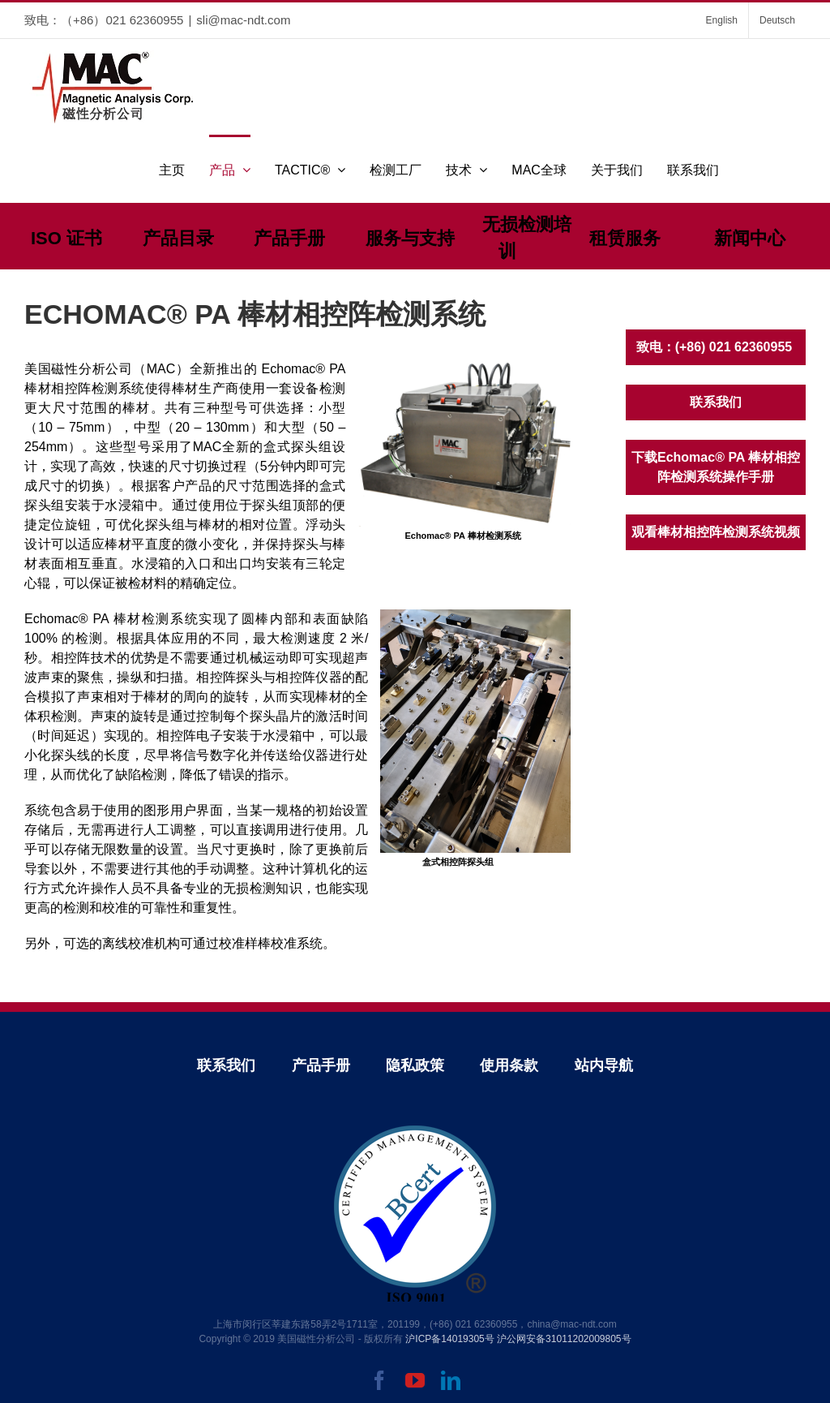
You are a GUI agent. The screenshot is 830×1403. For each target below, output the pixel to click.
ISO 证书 (66, 238)
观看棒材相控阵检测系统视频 (715, 532)
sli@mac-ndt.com (243, 20)
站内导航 (604, 1065)
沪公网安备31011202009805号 (564, 1339)
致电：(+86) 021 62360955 (716, 347)
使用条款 (509, 1065)
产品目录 (178, 238)
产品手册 (289, 238)
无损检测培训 (526, 237)
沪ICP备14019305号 (449, 1339)
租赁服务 (625, 238)
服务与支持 (410, 238)
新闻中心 (749, 238)
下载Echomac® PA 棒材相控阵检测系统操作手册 (715, 467)
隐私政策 (415, 1065)
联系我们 (716, 402)
